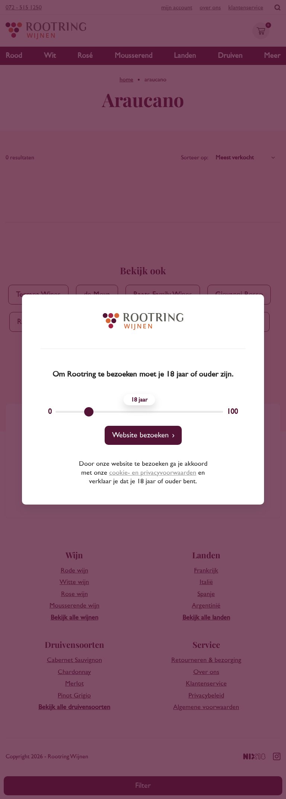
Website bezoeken (140, 435)
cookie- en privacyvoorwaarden (152, 472)
